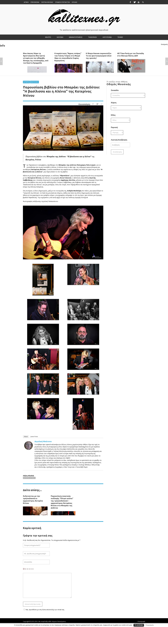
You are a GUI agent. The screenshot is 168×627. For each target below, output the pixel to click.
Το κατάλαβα (139, 625)
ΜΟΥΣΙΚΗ (34, 82)
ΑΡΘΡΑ (26, 82)
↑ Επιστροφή (141, 621)
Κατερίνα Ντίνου (29, 478)
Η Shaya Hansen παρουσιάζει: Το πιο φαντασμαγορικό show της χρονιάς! (98, 55)
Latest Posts (34, 436)
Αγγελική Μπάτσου (43, 441)
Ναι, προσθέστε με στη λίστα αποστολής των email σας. (43, 610)
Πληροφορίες (150, 625)
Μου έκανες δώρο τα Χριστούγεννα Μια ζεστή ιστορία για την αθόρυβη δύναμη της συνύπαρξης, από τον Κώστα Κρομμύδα (35, 58)
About (26, 436)
